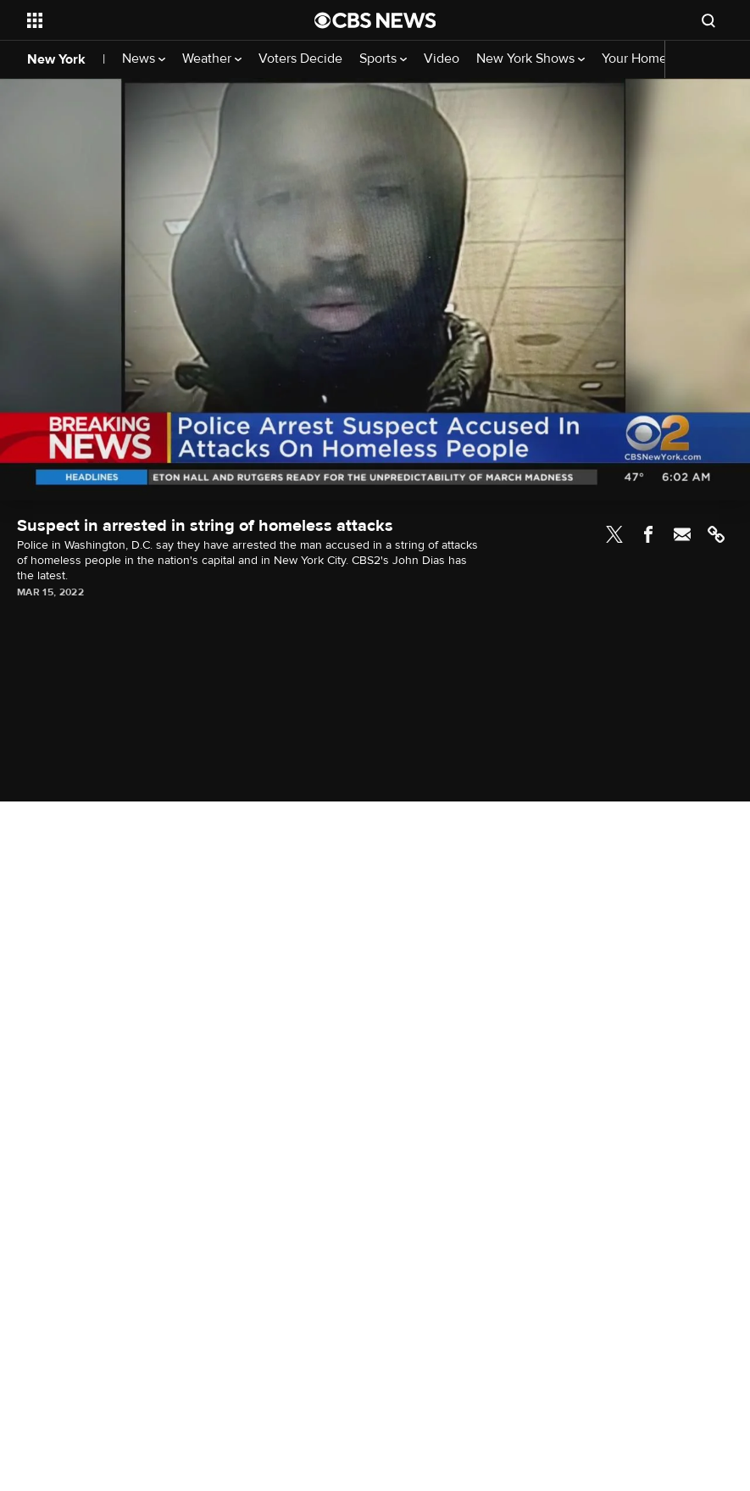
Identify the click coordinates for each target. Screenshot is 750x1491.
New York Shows (530, 59)
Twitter (614, 534)
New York (56, 59)
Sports (383, 59)
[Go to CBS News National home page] (375, 20)
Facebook (648, 534)
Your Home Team (652, 59)
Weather (212, 59)
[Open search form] (708, 20)
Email (682, 534)
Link (716, 534)
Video (441, 59)
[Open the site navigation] (143, 20)
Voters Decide (300, 59)
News (143, 59)
